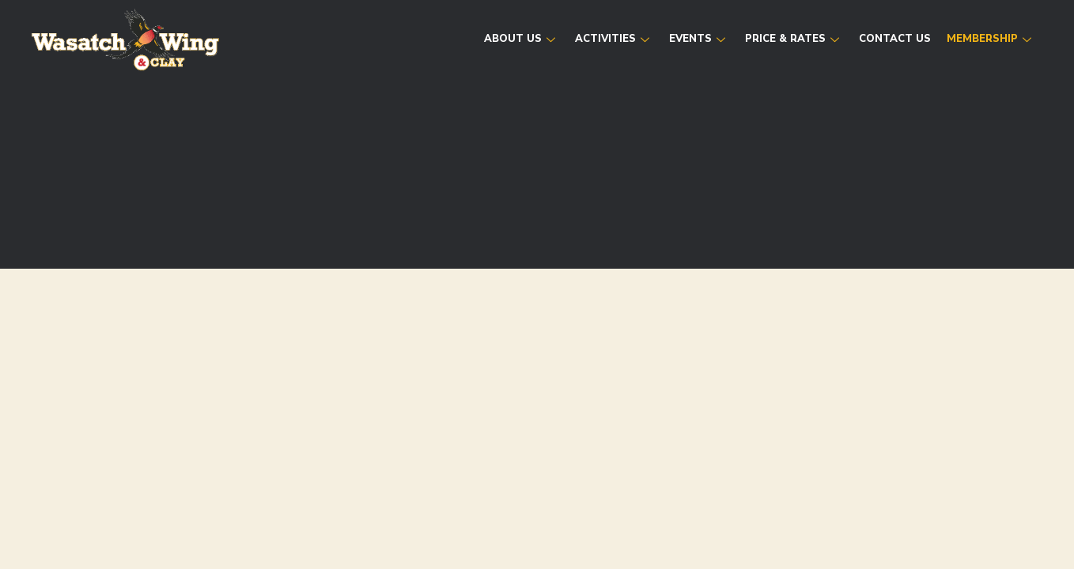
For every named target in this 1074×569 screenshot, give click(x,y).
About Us (521, 39)
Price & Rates (794, 39)
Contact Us (895, 39)
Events (699, 39)
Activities (614, 39)
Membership (991, 39)
